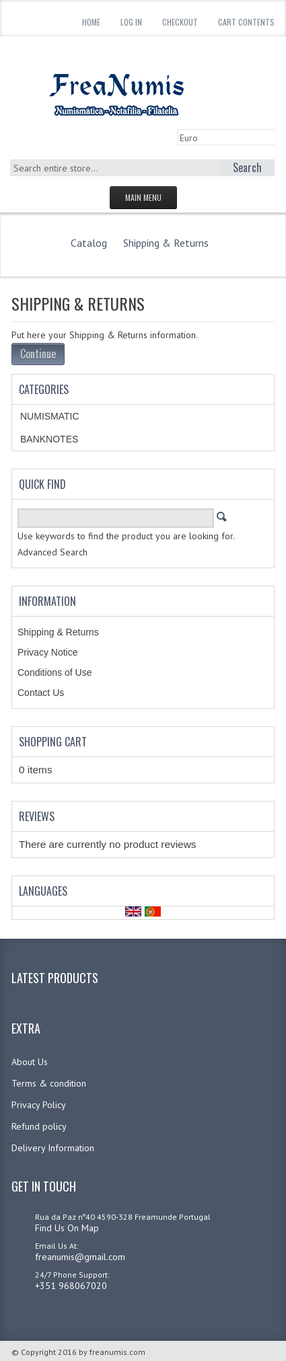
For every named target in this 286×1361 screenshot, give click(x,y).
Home (91, 22)
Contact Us (40, 692)
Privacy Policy (38, 1105)
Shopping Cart (53, 742)
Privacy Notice (47, 652)
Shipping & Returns (166, 242)
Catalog (89, 242)
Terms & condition (48, 1083)
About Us (29, 1062)
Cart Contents (246, 22)
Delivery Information (52, 1148)
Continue (38, 354)
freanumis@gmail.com (80, 1257)
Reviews (37, 816)
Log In (131, 22)
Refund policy (39, 1126)
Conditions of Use (54, 672)
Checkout (180, 22)
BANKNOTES (49, 439)
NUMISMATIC (49, 416)
